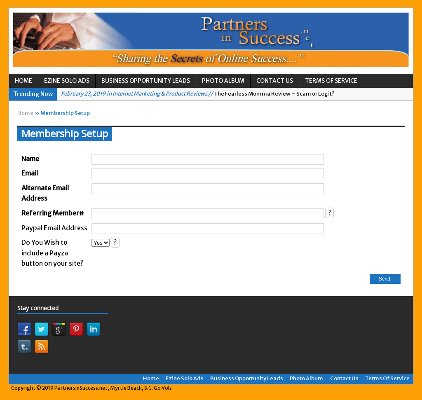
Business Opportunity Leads (145, 80)
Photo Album (223, 80)
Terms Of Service (331, 80)
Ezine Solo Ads (66, 80)
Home (23, 80)
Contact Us (274, 80)
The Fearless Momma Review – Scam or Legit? (197, 93)
